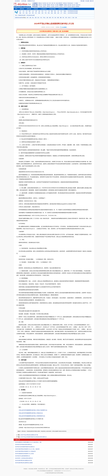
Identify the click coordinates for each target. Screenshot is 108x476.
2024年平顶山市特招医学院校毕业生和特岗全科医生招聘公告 (33, 436)
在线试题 (36, 8)
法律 (52, 3)
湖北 (55, 11)
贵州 (33, 12)
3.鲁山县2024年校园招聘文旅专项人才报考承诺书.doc (32, 416)
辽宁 (61, 12)
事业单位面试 (35, 6)
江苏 (58, 11)
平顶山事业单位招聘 (31, 15)
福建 (20, 12)
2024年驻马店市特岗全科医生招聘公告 (23, 444)
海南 (52, 12)
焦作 (55, 17)
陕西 (39, 12)
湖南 (52, 11)
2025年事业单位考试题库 (73, 12)
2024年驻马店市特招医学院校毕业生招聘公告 (25, 446)
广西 (49, 11)
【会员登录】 (17, 1)
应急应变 (69, 6)
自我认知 (73, 6)
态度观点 (44, 6)
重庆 (30, 11)
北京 (20, 11)
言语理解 (44, 4)
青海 (49, 12)
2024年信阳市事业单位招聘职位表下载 (23, 460)
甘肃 (42, 12)
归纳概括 (65, 4)
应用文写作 (78, 4)
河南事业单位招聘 (21, 15)
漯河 (66, 17)
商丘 (33, 17)
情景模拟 (77, 6)
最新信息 (22, 8)
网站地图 (82, 1)
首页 (16, 8)
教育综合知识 (70, 8)
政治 (47, 3)
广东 (45, 11)
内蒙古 (65, 11)
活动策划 (61, 6)
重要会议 (40, 3)
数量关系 (40, 4)
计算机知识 (65, 3)
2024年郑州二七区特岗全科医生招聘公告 (24, 458)
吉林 (58, 12)
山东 (33, 11)
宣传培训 (57, 6)
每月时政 (44, 3)
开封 (53, 17)
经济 (50, 3)
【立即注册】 (24, 1)
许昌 (41, 17)
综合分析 (73, 4)
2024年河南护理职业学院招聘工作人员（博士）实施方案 (27, 449)
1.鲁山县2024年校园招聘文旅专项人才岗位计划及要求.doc (33, 410)
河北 (42, 11)
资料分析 (52, 4)
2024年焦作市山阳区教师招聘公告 (22, 455)
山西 (36, 11)
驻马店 (69, 17)
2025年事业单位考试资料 (73, 11)
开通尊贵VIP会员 (31, 1)
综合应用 (61, 4)
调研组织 (48, 6)
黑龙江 (65, 12)
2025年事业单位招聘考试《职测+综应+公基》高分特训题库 (54, 31)
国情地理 (60, 3)
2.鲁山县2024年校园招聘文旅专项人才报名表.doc (31, 413)
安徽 (26, 12)
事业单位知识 (70, 3)
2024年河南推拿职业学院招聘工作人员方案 (24, 453)
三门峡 (72, 17)
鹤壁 (58, 17)
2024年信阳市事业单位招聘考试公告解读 (24, 462)
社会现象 (40, 6)
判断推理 (48, 4)
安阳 (36, 17)
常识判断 (57, 4)
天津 (26, 11)
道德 (57, 3)
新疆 (55, 12)
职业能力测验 (35, 4)
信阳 (47, 17)
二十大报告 (75, 3)
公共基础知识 (35, 3)
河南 (39, 11)
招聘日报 (29, 8)
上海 (23, 11)
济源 (76, 17)
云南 (30, 12)
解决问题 (69, 4)
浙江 (61, 11)
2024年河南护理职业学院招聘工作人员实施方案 (25, 451)
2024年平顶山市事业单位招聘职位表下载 (29, 434)
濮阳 (61, 17)
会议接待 (52, 6)
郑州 (28, 17)
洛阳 (30, 17)
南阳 (50, 17)
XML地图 (87, 1)
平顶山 (44, 17)
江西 (23, 12)
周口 (63, 17)
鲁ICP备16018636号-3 (66, 470)
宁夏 (45, 12)
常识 (55, 3)
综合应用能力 (61, 8)
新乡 (38, 17)
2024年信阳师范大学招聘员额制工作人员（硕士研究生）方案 (28, 442)
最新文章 (92, 1)
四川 (36, 12)
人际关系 (65, 6)
